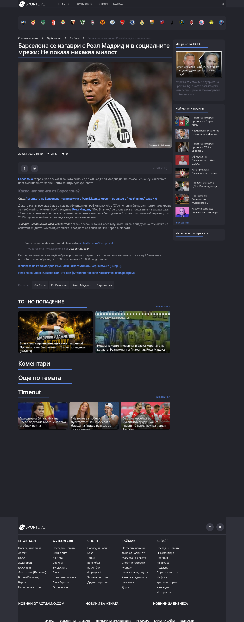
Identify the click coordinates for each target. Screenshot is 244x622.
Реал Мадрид (81, 209)
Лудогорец (25, 562)
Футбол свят (86, 4)
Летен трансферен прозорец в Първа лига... (203, 121)
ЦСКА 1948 (24, 567)
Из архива (163, 562)
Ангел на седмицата (134, 577)
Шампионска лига (64, 577)
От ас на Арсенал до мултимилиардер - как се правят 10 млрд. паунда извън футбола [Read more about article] (144, 423)
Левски (22, 553)
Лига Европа (61, 582)
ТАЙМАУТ (129, 541)
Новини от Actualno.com (41, 603)
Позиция (162, 558)
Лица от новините (133, 553)
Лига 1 (57, 572)
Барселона (25, 179)
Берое (22, 582)
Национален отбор (30, 587)
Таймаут (119, 4)
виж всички (182, 222)
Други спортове (97, 582)
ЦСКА (21, 558)
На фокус (162, 577)
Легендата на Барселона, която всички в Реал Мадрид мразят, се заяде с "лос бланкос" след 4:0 (91, 198)
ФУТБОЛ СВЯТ (64, 541)
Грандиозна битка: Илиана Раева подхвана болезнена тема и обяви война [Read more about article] (43, 421)
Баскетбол (93, 567)
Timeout (29, 392)
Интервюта (164, 592)
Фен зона (128, 582)
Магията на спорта (134, 558)
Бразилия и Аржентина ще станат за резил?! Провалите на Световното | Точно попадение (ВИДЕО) (52, 347)
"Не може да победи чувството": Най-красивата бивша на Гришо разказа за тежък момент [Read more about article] (91, 423)
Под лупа (162, 567)
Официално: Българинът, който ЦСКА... (203, 160)
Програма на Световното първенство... (200, 199)
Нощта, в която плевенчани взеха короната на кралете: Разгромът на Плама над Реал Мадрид (131, 347)
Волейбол (93, 562)
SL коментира (165, 553)
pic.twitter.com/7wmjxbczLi (96, 243)
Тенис (91, 558)
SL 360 (162, 540)
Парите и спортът (168, 572)
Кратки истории (167, 582)
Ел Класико (59, 285)
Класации (163, 587)
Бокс (90, 553)
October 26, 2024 (79, 248)
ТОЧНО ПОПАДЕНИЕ (41, 302)
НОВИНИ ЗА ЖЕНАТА (102, 603)
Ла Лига (40, 285)
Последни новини (29, 548)
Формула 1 (94, 572)
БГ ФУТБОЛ (65, 4)
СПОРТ (92, 541)
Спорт (103, 4)
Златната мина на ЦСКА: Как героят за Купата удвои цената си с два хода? (198, 70)
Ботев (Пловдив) (28, 577)
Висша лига (60, 553)
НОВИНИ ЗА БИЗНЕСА (170, 603)
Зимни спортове (97, 577)
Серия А (58, 562)
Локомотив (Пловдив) (32, 572)
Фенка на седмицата (135, 572)
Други (125, 587)
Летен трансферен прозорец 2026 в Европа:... (203, 147)
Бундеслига (60, 567)
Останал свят (61, 587)
